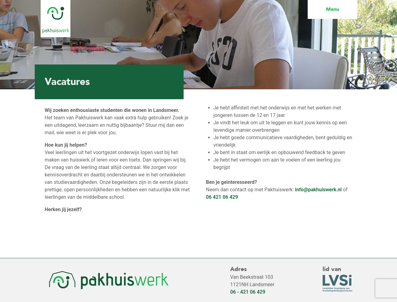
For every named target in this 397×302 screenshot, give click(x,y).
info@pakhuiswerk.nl (318, 190)
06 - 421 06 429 (247, 292)
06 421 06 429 (222, 197)
